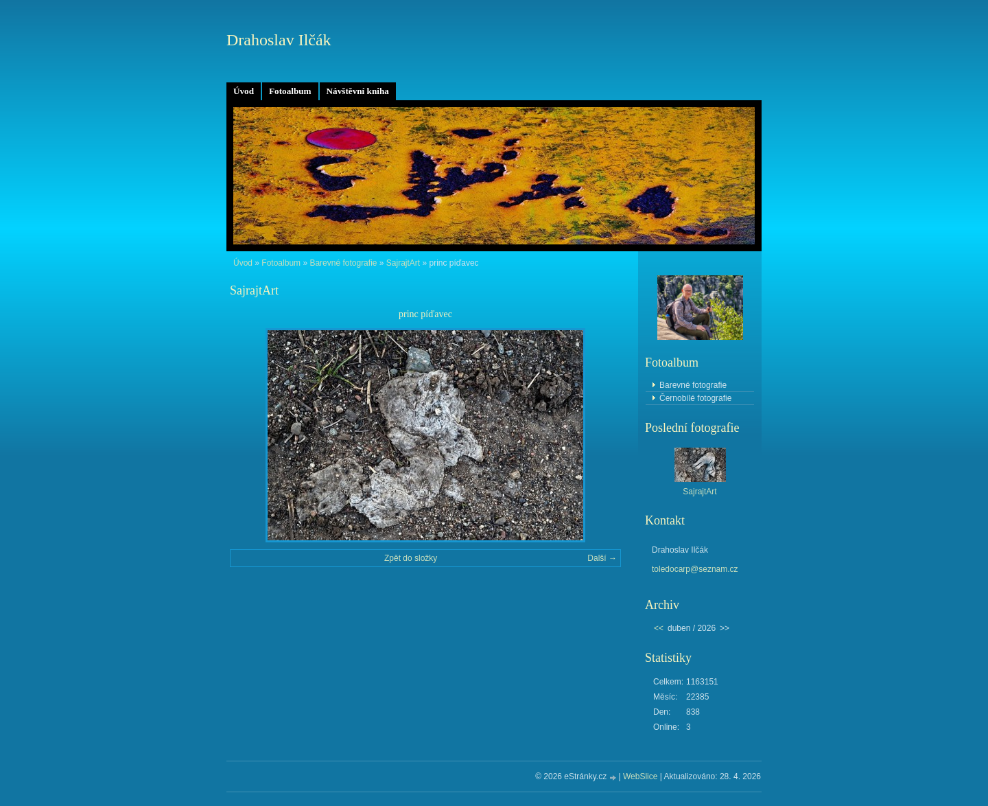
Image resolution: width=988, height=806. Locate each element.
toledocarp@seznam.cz (695, 569)
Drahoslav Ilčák (278, 40)
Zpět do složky (410, 558)
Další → (602, 558)
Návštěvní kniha (358, 91)
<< (658, 628)
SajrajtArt (403, 263)
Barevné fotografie (343, 263)
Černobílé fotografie (695, 398)
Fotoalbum (290, 91)
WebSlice (640, 776)
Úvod (243, 91)
